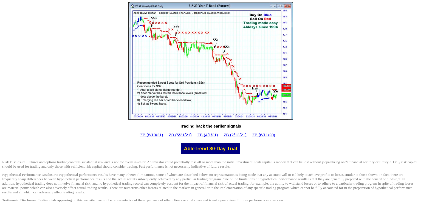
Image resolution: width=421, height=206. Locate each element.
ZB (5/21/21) (180, 134)
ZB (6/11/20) (263, 134)
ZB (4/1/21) (207, 134)
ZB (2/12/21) (235, 134)
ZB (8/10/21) (151, 134)
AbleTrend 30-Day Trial (210, 148)
